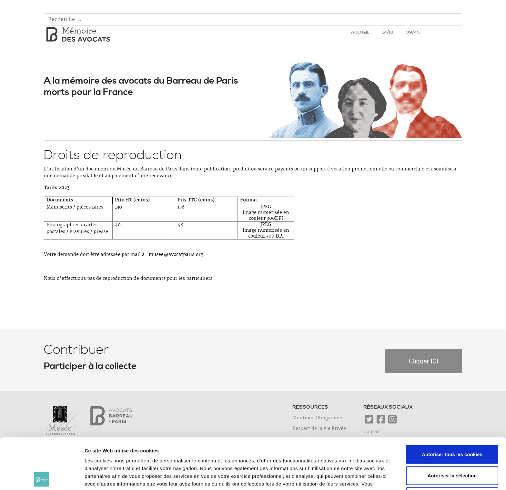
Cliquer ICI (423, 361)
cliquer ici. (220, 448)
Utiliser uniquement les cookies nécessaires (452, 449)
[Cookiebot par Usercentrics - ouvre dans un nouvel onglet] (42, 477)
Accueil (360, 32)
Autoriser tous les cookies (452, 403)
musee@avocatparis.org (176, 255)
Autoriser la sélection (452, 424)
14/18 (387, 32)
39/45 (413, 32)
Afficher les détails (355, 477)
